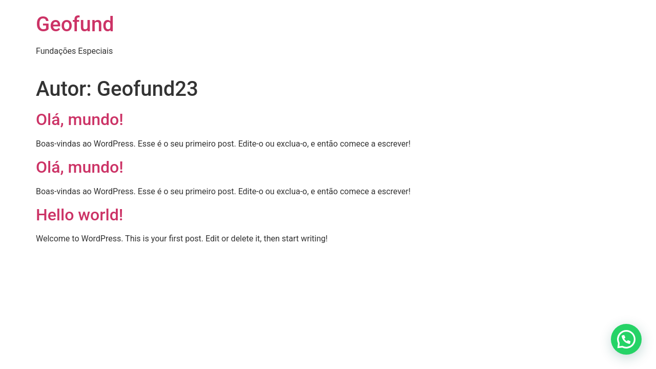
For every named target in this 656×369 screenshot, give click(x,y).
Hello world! (79, 214)
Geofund (75, 24)
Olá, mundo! (80, 119)
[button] (626, 339)
